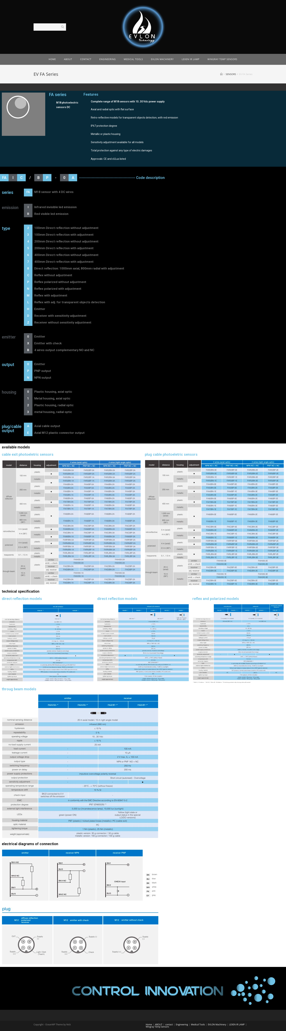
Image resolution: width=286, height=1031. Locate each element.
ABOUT (158, 1024)
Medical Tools (198, 1024)
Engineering (182, 1024)
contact (169, 1024)
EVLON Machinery (217, 1024)
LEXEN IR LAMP (236, 1024)
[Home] (221, 74)
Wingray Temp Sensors (157, 1026)
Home (149, 1024)
